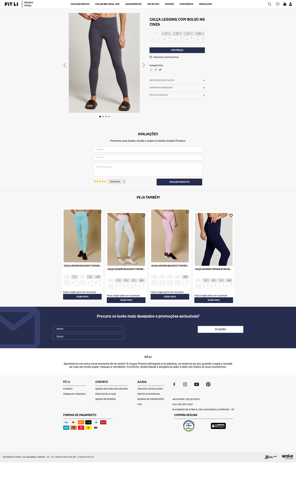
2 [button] (103, 116)
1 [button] (100, 116)
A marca (68, 380)
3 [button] (106, 116)
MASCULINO (204, 4)
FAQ (139, 395)
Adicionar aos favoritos (166, 57)
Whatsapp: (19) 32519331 (186, 390)
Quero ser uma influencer (111, 380)
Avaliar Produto (179, 182)
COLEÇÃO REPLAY (79, 4)
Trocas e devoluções (150, 380)
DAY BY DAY (152, 4)
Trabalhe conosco (74, 385)
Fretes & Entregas (148, 385)
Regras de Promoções (150, 390)
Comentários (148, 169)
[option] (104, 63)
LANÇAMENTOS (132, 4)
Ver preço (177, 50)
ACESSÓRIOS (185, 4)
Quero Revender (105, 390)
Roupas (168, 4)
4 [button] (109, 116)
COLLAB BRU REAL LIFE (106, 4)
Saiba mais (82, 296)
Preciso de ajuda (105, 385)
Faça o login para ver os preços (79, 292)
